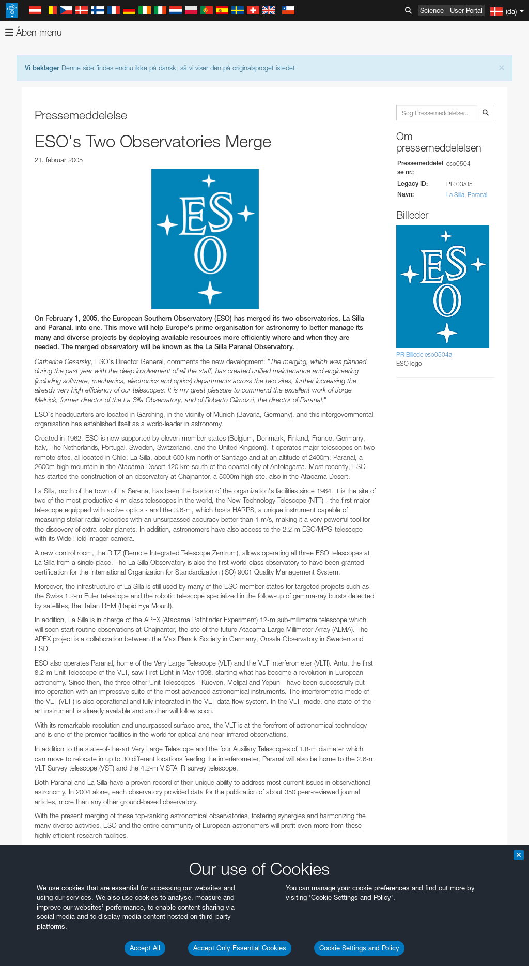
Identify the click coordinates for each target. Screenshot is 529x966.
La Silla (455, 195)
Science (432, 10)
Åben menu (33, 32)
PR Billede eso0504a (424, 354)
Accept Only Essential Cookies (239, 948)
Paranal (477, 195)
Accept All (145, 948)
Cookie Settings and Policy (359, 948)
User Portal (466, 10)
